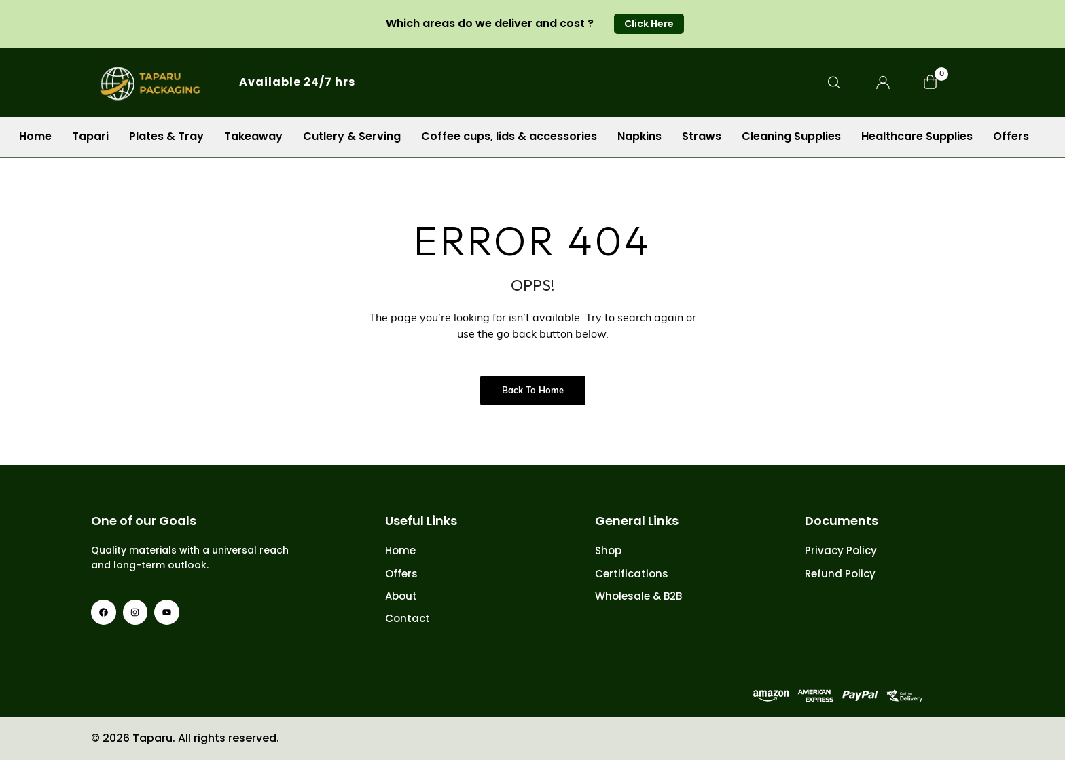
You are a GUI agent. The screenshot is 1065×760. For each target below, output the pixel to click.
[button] (649, 24)
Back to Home (533, 390)
